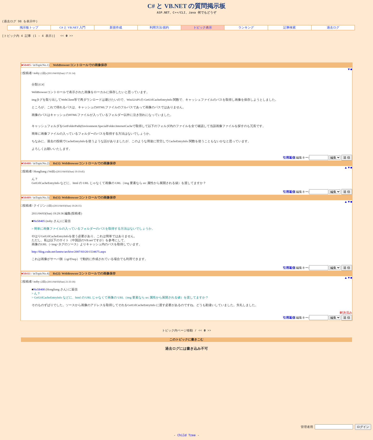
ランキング (246, 27)
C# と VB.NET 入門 (72, 27)
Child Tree (186, 435)
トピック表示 (202, 27)
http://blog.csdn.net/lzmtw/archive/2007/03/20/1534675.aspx (69, 251)
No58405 (39, 221)
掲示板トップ (29, 27)
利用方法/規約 (159, 27)
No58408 (39, 289)
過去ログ (333, 27)
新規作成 (116, 27)
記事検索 (289, 27)
